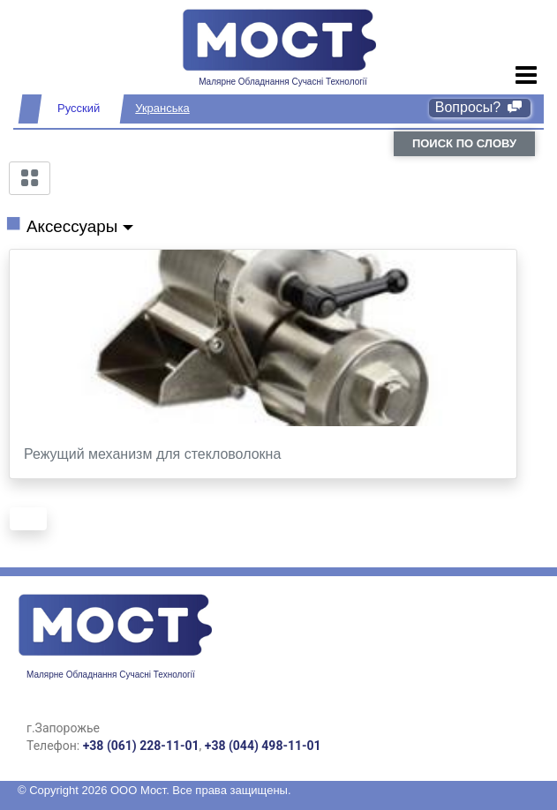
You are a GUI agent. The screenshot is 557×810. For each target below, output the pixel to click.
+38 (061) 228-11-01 (141, 746)
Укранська (162, 108)
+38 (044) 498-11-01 (263, 746)
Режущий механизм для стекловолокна (152, 453)
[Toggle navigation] (526, 76)
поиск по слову (464, 143)
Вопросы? (479, 107)
